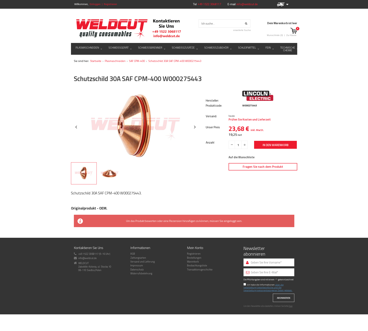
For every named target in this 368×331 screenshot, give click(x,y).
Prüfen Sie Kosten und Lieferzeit (250, 141)
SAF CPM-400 (137, 82)
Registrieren (110, 4)
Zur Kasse (291, 35)
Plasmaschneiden (115, 82)
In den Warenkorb (276, 166)
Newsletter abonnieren (254, 272)
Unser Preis (213, 149)
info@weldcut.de (247, 4)
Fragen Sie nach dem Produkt (263, 188)
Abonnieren (283, 319)
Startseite (95, 82)
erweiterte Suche (242, 30)
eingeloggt (230, 242)
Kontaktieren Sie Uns (88, 269)
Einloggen (95, 4)
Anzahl (210, 164)
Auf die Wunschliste (241, 179)
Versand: (211, 138)
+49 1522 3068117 (210, 4)
